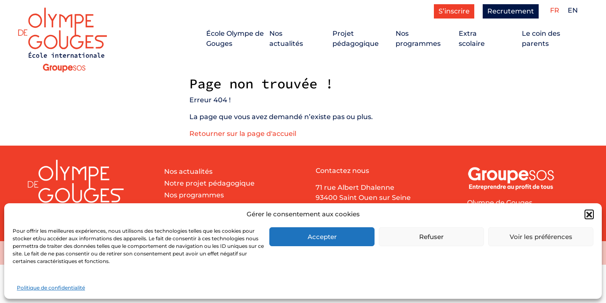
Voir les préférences (541, 237)
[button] (589, 214)
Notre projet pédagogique (209, 183)
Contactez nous (342, 171)
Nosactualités (286, 38)
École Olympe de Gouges (235, 38)
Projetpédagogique (355, 38)
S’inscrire (454, 11)
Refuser (431, 237)
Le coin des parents (541, 38)
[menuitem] (554, 10)
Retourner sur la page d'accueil (242, 134)
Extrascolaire (472, 38)
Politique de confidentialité (51, 287)
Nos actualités (188, 171)
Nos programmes (194, 195)
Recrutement (510, 11)
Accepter (322, 237)
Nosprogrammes (418, 38)
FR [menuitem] (554, 10)
